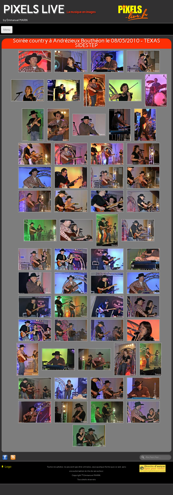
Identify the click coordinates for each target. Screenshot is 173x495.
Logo (6, 466)
